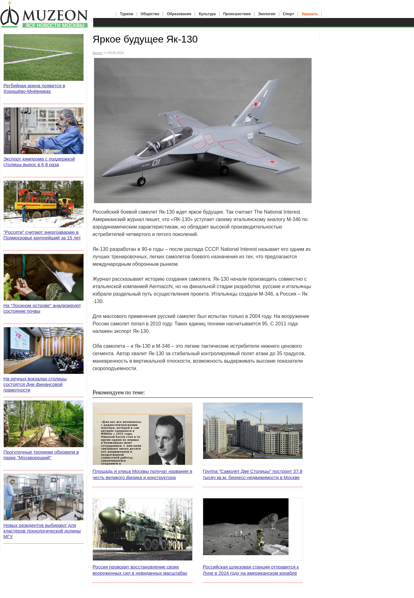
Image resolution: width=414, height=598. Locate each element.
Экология (266, 14)
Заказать (310, 14)
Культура (207, 14)
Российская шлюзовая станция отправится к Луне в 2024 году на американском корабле (251, 570)
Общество (150, 14)
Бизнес (98, 53)
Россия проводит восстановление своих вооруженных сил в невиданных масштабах (140, 570)
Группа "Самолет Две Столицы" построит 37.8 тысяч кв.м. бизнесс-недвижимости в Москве (252, 474)
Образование (179, 14)
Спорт (288, 14)
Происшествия (237, 14)
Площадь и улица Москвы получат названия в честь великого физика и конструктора (142, 474)
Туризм (126, 14)
